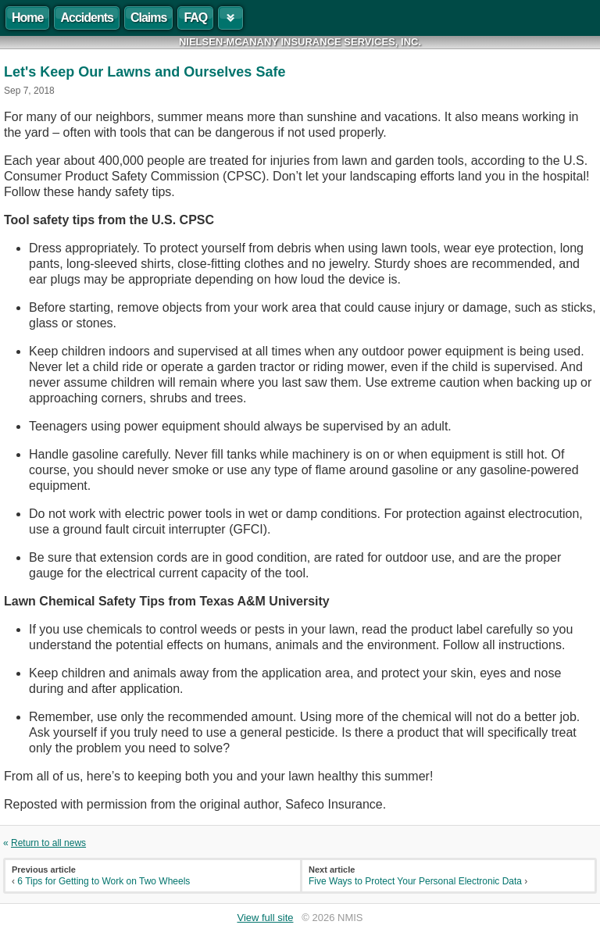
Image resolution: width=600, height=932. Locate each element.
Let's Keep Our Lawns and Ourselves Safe (144, 72)
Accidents (86, 17)
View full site (265, 917)
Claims (148, 17)
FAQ (195, 17)
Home (27, 17)
